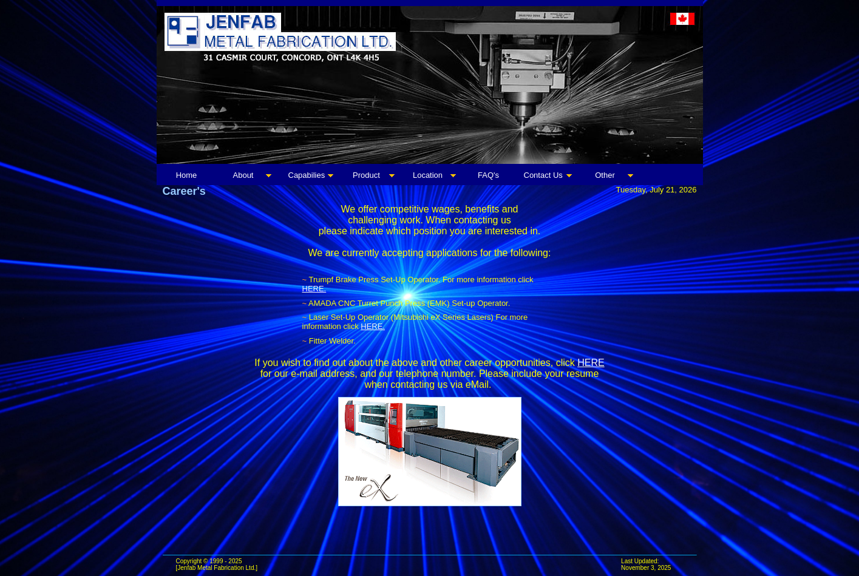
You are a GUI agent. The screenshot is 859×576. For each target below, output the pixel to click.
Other (605, 175)
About (243, 175)
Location (428, 175)
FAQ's (488, 175)
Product (366, 175)
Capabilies (306, 175)
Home (186, 175)
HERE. (314, 288)
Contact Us (543, 175)
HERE (590, 362)
